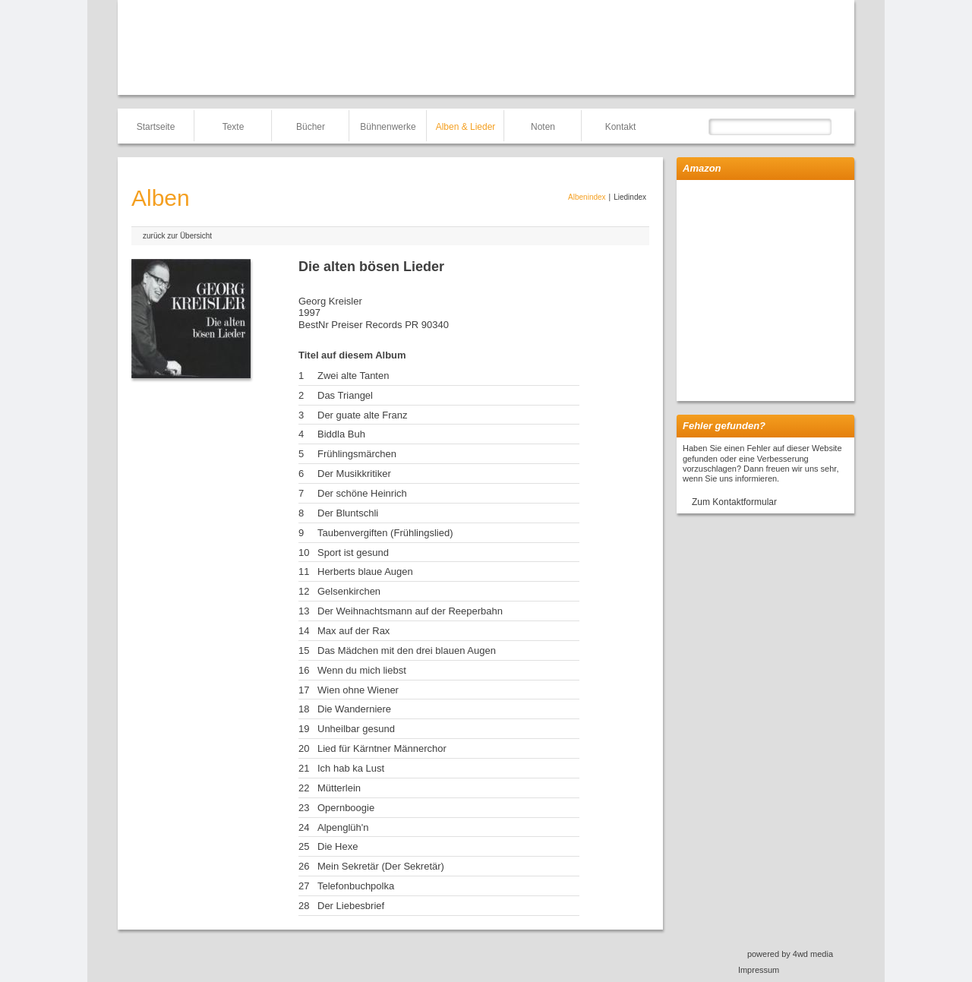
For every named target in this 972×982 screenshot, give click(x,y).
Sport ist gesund (353, 552)
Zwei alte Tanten (353, 375)
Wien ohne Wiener (358, 690)
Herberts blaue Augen (365, 571)
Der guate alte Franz (362, 415)
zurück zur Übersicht (177, 236)
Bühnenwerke (387, 127)
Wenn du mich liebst (361, 670)
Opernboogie (345, 807)
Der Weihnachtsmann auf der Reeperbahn (410, 611)
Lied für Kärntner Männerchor (382, 748)
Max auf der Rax (353, 630)
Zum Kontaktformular (734, 502)
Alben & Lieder (466, 127)
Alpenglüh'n (343, 827)
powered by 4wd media (790, 953)
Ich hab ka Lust (350, 768)
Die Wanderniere (354, 709)
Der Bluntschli (347, 513)
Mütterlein (339, 788)
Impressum (758, 969)
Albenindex (586, 197)
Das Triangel (345, 395)
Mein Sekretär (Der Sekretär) (380, 866)
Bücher (310, 127)
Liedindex (630, 197)
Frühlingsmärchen (356, 453)
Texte (233, 127)
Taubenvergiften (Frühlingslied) (385, 532)
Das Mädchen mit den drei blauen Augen (406, 650)
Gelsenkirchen (348, 591)
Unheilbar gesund (356, 728)
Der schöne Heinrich (362, 493)
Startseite (156, 127)
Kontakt (620, 127)
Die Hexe (337, 846)
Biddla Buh (341, 434)
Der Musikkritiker (354, 473)
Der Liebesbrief (350, 905)
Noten (543, 127)
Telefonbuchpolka (355, 886)
